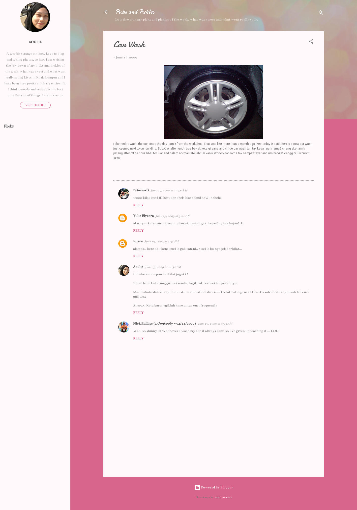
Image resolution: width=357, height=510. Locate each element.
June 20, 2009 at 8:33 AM (215, 323)
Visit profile (35, 105)
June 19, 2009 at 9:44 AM (173, 216)
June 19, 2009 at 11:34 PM (163, 267)
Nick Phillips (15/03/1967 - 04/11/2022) (164, 323)
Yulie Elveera (143, 216)
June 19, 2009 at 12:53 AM (169, 190)
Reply (138, 205)
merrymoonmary (223, 497)
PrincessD (141, 190)
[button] (311, 42)
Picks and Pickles (134, 12)
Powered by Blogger (213, 487)
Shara (138, 241)
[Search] (321, 13)
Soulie (138, 267)
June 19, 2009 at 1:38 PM (161, 241)
